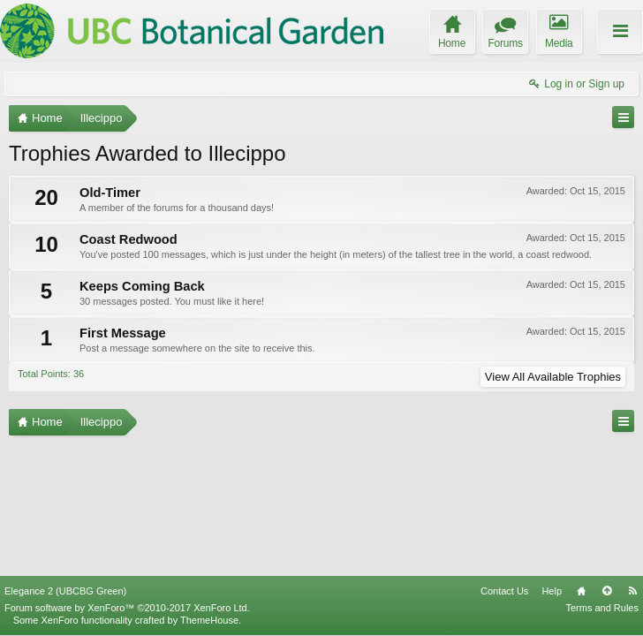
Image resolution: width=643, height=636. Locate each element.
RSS (632, 591)
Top (607, 591)
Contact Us (504, 591)
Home (581, 591)
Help (551, 591)
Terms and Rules (602, 607)
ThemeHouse (209, 620)
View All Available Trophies (553, 376)
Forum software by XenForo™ (127, 607)
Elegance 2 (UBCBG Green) (65, 591)
